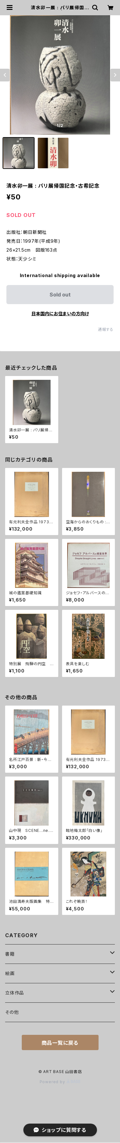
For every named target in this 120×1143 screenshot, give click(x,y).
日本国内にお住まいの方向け (60, 313)
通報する (106, 329)
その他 (12, 1012)
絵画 (10, 973)
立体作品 (14, 992)
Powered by (60, 1081)
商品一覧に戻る (60, 1043)
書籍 (10, 954)
